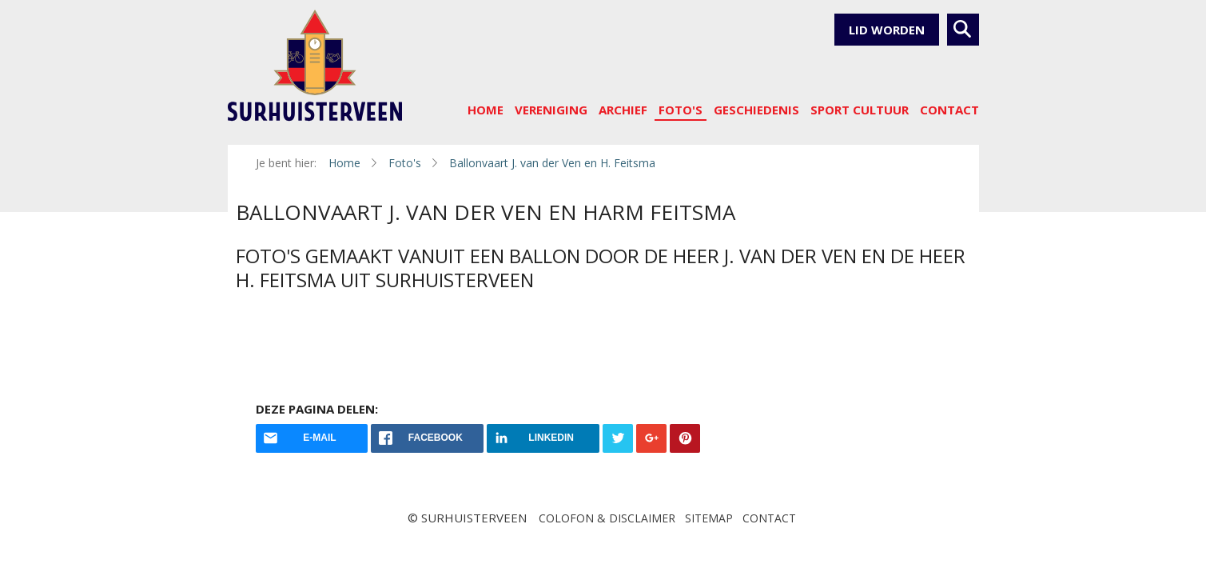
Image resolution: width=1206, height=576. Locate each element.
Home (485, 110)
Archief (623, 110)
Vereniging (551, 110)
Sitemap (709, 518)
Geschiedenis (756, 110)
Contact (949, 110)
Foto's (681, 110)
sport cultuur (859, 110)
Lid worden (887, 30)
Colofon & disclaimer (607, 518)
